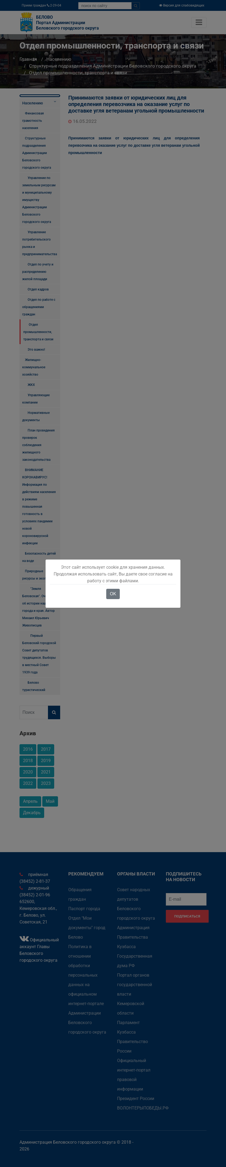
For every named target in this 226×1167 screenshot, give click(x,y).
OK (113, 594)
